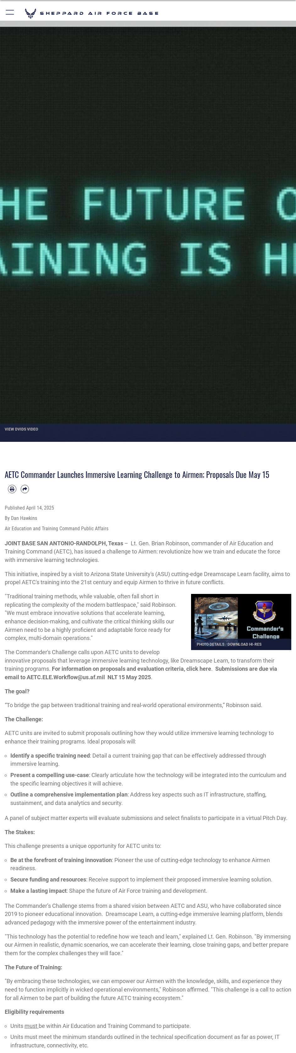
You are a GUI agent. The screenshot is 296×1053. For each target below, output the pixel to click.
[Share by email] (25, 489)
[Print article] (12, 489)
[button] (10, 13)
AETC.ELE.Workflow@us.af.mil (66, 677)
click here (198, 668)
